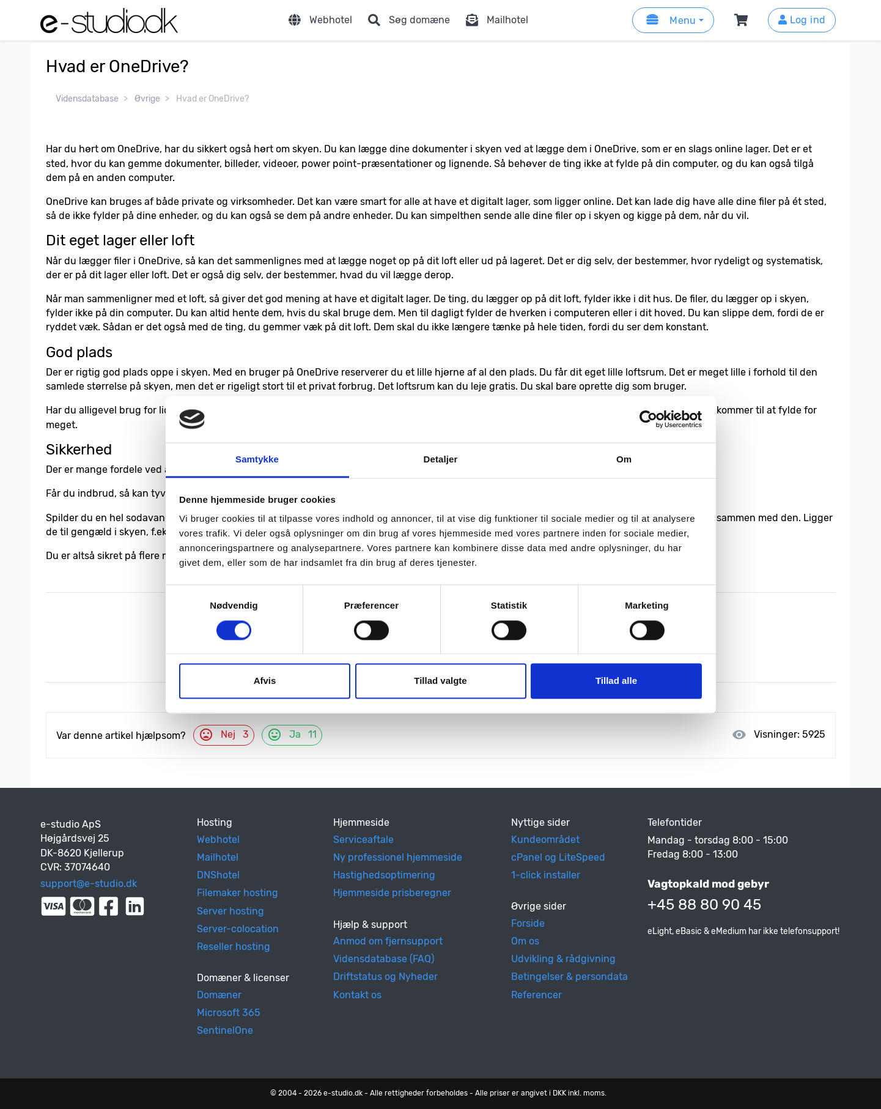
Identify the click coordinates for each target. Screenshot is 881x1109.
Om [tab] (624, 459)
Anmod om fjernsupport (388, 941)
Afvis (265, 681)
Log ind (802, 20)
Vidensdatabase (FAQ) (383, 959)
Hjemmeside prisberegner (392, 893)
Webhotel (318, 20)
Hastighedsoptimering (384, 875)
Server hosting (230, 911)
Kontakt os (357, 995)
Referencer (536, 995)
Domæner (219, 995)
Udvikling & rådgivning (563, 959)
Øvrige (147, 99)
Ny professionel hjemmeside (397, 857)
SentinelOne (225, 1030)
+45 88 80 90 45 (704, 904)
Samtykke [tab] (257, 459)
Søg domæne (407, 20)
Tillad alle (616, 681)
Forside (528, 923)
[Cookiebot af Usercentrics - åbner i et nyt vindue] (648, 419)
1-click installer (545, 875)
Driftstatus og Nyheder (385, 976)
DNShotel (218, 875)
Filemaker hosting (237, 893)
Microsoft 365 (228, 1012)
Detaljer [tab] (441, 459)
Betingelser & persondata (569, 976)
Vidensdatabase (87, 99)
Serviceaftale (363, 839)
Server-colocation (238, 929)
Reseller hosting (233, 946)
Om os (525, 941)
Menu (669, 19)
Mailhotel (495, 20)
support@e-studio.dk (88, 883)
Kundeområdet (545, 839)
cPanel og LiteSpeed (558, 857)
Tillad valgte (440, 681)
